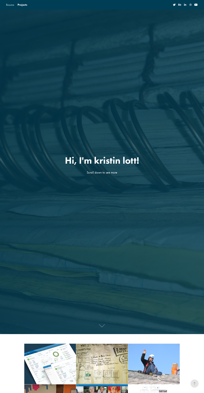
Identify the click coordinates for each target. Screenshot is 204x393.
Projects (22, 4)
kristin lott (102, 4)
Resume (10, 4)
